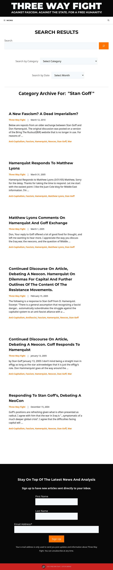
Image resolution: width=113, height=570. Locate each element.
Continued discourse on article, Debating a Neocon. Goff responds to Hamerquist (44, 344)
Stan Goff (62, 141)
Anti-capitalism (17, 141)
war (70, 141)
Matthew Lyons (56, 196)
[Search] (104, 45)
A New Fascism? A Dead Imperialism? (43, 114)
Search (8, 40)
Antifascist (31, 317)
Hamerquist (41, 141)
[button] (108, 20)
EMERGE (68, 566)
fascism (30, 141)
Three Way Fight (56, 5)
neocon (52, 141)
